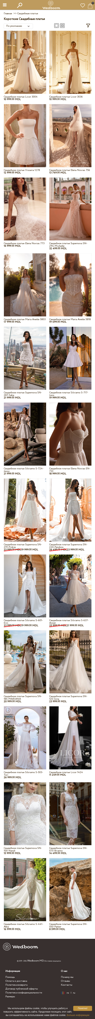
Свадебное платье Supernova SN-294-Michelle (68, 245)
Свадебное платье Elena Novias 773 (24, 243)
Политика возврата (16, 985)
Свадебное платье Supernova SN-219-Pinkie (23, 546)
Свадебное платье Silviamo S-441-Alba (23, 925)
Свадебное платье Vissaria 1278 (22, 170)
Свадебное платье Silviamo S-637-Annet (69, 622)
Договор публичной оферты (21, 989)
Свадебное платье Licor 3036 (66, 97)
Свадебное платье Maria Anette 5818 (70, 319)
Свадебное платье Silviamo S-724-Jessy (24, 470)
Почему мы (67, 977)
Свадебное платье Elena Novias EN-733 (69, 470)
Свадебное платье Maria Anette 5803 (25, 319)
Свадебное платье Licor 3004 (21, 97)
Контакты (66, 985)
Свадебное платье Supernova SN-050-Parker (68, 925)
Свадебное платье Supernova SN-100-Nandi (23, 849)
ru (74, 993)
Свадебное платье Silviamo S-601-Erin (23, 622)
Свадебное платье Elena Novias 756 (69, 170)
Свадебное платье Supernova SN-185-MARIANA (23, 698)
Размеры (10, 996)
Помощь (10, 977)
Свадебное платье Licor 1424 (66, 772)
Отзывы (65, 981)
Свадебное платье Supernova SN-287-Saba (23, 394)
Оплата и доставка (16, 981)
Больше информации (78, 1015)
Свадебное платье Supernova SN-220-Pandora (68, 546)
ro (68, 993)
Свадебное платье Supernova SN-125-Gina (68, 698)
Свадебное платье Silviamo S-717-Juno (68, 394)
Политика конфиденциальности (23, 993)
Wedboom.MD (35, 961)
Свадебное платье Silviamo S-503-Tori (23, 773)
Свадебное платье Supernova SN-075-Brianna (68, 849)
